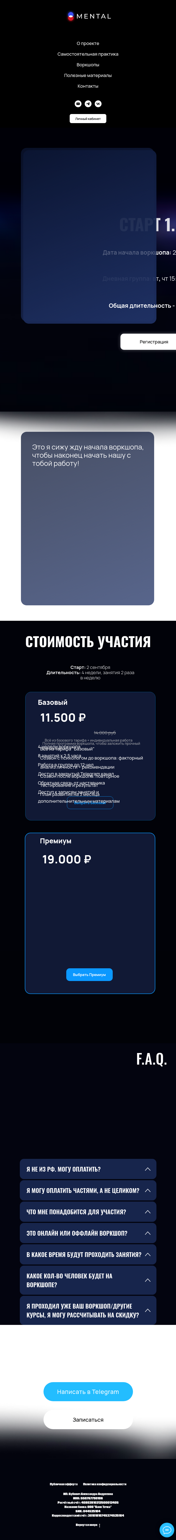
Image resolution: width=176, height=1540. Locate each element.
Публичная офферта (64, 1484)
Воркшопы (88, 65)
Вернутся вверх (88, 1526)
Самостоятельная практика (88, 54)
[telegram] (88, 103)
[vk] (98, 103)
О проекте (88, 43)
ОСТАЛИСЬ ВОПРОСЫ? (88, 1354)
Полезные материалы (88, 75)
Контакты (88, 86)
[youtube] (78, 103)
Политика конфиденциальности (104, 1484)
